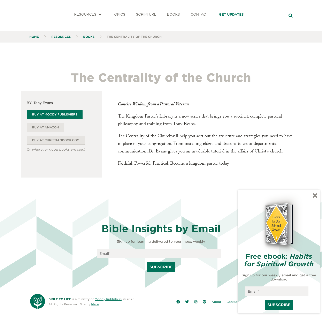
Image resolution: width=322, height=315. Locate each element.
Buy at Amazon (45, 127)
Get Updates (231, 14)
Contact (199, 14)
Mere (95, 304)
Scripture (146, 14)
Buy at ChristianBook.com (55, 140)
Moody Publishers (108, 299)
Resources (88, 14)
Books (173, 14)
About (216, 301)
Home (34, 36)
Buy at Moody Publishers (54, 114)
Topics (118, 14)
